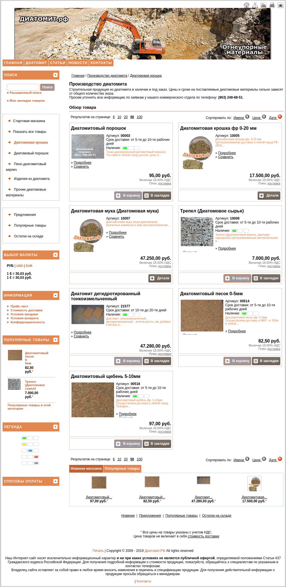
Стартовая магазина (25, 121)
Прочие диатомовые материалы (26, 191)
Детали (269, 195)
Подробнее (82, 163)
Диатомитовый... (99, 497)
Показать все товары (26, 131)
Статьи (58, 63)
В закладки (156, 195)
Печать (98, 551)
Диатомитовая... (254, 497)
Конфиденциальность (27, 322)
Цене (259, 118)
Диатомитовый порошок (98, 128)
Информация (18, 295)
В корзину (128, 195)
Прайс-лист (19, 306)
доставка (164, 183)
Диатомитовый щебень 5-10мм (105, 376)
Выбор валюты (20, 255)
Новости (77, 63)
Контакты (101, 63)
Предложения (21, 214)
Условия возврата (24, 318)
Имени (242, 118)
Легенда (13, 427)
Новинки (128, 516)
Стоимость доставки (26, 310)
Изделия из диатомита (28, 178)
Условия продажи (24, 314)
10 (119, 117)
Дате (275, 118)
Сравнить (81, 167)
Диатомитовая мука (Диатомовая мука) (115, 211)
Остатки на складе (24, 236)
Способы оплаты (23, 481)
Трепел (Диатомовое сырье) (35, 385)
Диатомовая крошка (27, 142)
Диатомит (36, 63)
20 (125, 117)
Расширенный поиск (25, 92)
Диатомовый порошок (27, 153)
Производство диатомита (107, 76)
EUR (29, 265)
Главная (13, 63)
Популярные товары (26, 225)
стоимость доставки (203, 536)
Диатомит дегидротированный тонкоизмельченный (105, 296)
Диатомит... (203, 497)
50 (132, 117)
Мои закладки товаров (27, 100)
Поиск (11, 75)
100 (139, 117)
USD (19, 265)
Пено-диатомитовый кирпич (26, 166)
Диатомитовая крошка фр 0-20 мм (218, 128)
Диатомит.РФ (155, 551)
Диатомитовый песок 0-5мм (211, 293)
